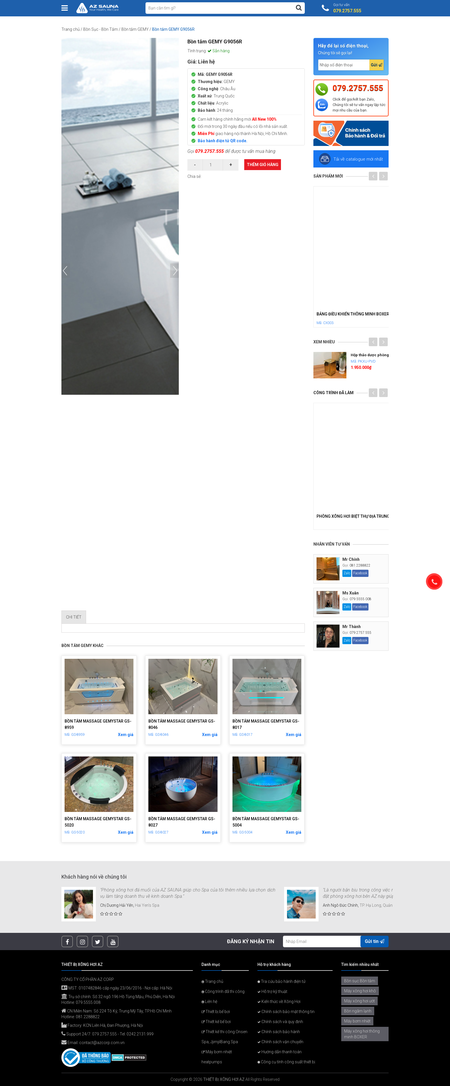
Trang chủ (70, 29)
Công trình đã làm (333, 392)
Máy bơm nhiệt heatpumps (216, 1057)
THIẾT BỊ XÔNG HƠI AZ (224, 1079)
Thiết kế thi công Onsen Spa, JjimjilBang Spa (224, 1036)
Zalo (347, 573)
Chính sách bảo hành (278, 1031)
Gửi (376, 65)
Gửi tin (374, 941)
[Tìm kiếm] (298, 8)
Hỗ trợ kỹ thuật (272, 991)
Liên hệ (209, 1001)
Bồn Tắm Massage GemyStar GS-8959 (98, 724)
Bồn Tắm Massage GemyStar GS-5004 (265, 822)
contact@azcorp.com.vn (102, 1042)
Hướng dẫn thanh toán (279, 1052)
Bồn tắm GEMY (135, 29)
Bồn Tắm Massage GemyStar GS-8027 (181, 822)
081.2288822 (360, 565)
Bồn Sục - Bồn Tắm (100, 29)
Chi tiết (74, 617)
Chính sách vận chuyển (280, 1041)
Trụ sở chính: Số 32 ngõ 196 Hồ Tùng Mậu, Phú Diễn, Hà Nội (118, 996)
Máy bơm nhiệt (357, 1021)
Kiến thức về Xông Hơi (278, 1001)
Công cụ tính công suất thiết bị (286, 1062)
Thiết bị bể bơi (215, 1011)
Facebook (360, 573)
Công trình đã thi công (223, 991)
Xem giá (125, 734)
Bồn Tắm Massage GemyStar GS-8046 (181, 724)
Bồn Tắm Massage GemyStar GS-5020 (98, 822)
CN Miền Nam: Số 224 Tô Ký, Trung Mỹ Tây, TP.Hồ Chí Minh (116, 1011)
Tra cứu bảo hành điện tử (281, 981)
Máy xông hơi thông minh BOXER (362, 1034)
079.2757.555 (209, 151)
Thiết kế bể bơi (216, 1021)
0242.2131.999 (140, 1034)
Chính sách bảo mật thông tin (286, 1011)
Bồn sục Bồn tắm (359, 981)
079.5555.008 (360, 599)
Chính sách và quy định (280, 1021)
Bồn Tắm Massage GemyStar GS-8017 (265, 724)
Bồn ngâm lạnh (357, 1011)
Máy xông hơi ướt (359, 1001)
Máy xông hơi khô (360, 991)
